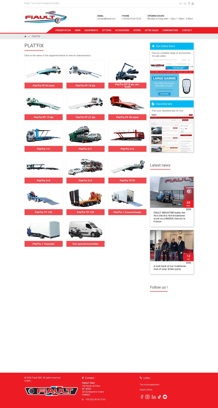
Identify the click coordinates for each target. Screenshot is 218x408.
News (78, 30)
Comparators (170, 30)
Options (106, 30)
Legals (27, 380)
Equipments (91, 30)
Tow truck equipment (149, 385)
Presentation (63, 30)
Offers (137, 30)
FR (180, 4)
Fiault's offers (146, 390)
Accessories (122, 30)
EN (185, 4)
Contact (187, 30)
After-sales (151, 30)
